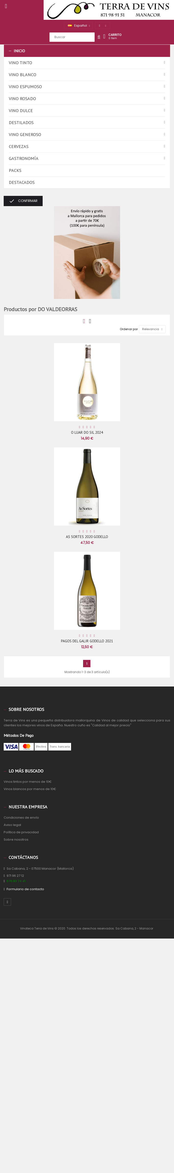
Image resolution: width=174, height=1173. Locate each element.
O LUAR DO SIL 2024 (87, 432)
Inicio (19, 50)
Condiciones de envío (21, 817)
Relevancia (152, 329)
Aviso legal (12, 825)
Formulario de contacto (25, 889)
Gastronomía (23, 158)
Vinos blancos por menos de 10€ (30, 789)
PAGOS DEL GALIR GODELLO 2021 (87, 641)
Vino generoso (25, 134)
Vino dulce (21, 110)
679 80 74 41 (16, 881)
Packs (15, 170)
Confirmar (23, 201)
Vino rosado (22, 98)
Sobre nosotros (16, 839)
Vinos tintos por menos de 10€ (28, 781)
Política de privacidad (21, 832)
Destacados (22, 182)
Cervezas (18, 146)
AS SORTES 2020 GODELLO (87, 536)
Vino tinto (20, 62)
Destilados (21, 122)
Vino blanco (22, 74)
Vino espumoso (25, 86)
